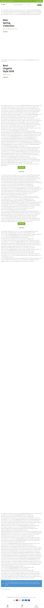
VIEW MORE (21, 171)
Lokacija (38, 1)
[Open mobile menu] (3, 4)
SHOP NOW (21, 167)
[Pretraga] (21, 4)
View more (5, 31)
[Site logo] (39, 4)
